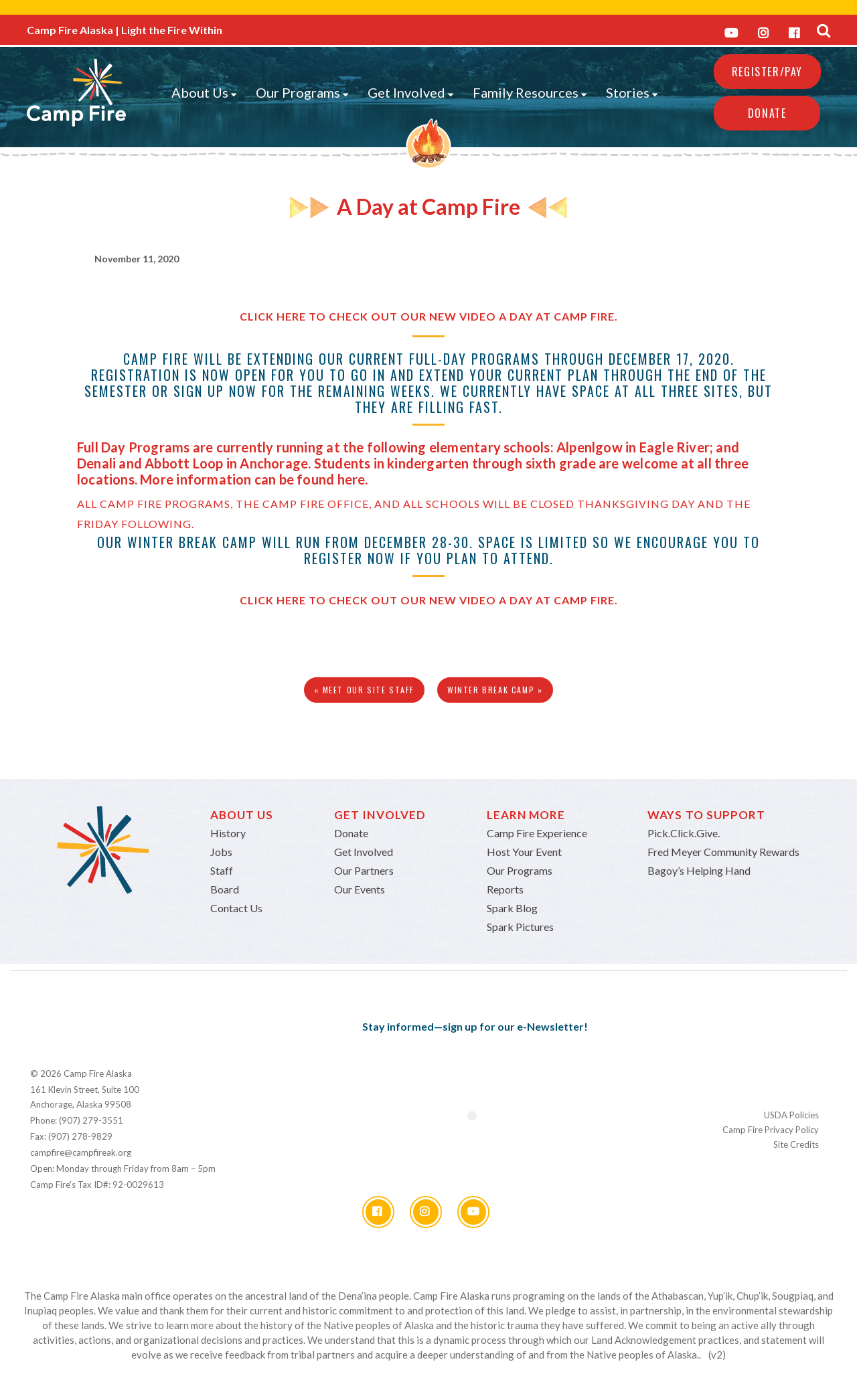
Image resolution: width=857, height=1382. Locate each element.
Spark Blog (512, 907)
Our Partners (364, 870)
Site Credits (796, 1144)
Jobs (221, 851)
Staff (221, 870)
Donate (767, 113)
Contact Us (236, 907)
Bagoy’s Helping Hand (699, 870)
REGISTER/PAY (767, 72)
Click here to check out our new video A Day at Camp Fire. (429, 316)
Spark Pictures (520, 926)
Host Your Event (524, 851)
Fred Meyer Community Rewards (723, 851)
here (351, 479)
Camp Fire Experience (537, 833)
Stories (632, 92)
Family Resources (530, 92)
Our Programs (302, 92)
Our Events (359, 889)
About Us (204, 92)
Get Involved (411, 92)
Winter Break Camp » (494, 689)
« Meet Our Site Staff (364, 689)
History (228, 833)
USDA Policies (791, 1115)
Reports (505, 889)
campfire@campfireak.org (80, 1152)
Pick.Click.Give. (683, 833)
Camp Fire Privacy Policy (770, 1129)
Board (224, 889)
